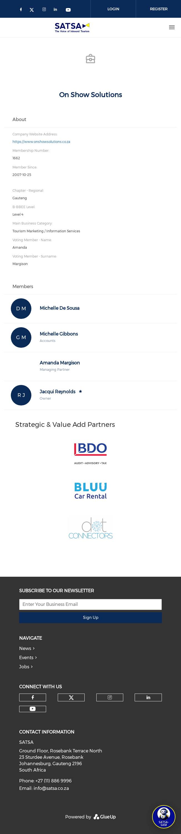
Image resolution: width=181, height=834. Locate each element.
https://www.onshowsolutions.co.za (41, 142)
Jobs (24, 666)
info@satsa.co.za (51, 788)
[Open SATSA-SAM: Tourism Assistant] (163, 816)
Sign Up (90, 617)
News (25, 648)
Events (26, 657)
